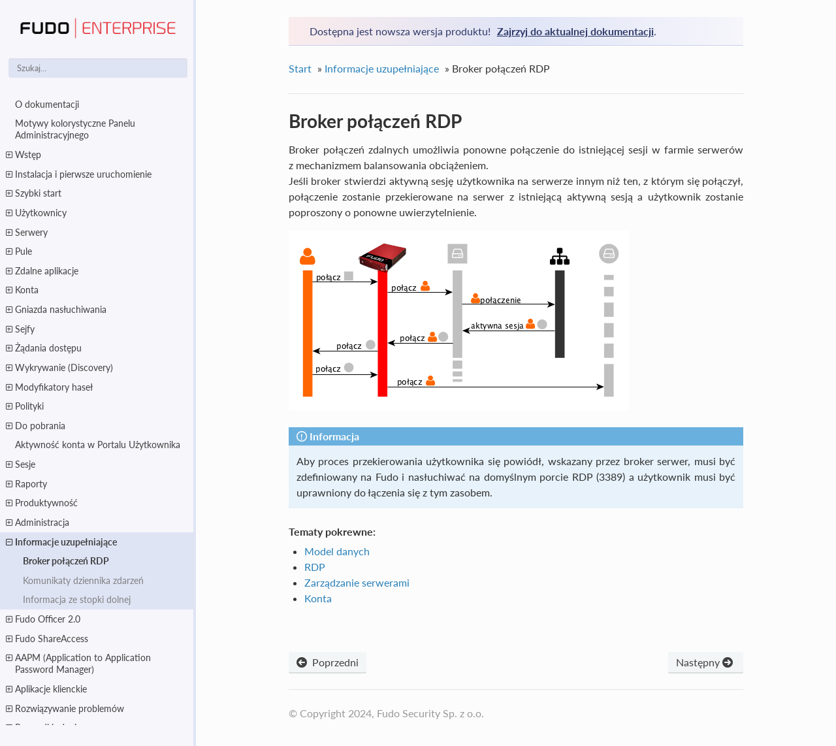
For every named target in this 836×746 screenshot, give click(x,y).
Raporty (26, 484)
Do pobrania (35, 426)
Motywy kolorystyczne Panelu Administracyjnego (75, 129)
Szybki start (33, 193)
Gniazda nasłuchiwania (56, 310)
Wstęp (23, 155)
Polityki (25, 406)
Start (300, 68)
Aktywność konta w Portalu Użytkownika (97, 444)
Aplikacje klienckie (46, 689)
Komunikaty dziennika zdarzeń (83, 580)
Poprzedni (328, 662)
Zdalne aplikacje (42, 271)
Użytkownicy (36, 213)
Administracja (37, 522)
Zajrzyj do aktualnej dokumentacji (575, 31)
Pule (19, 251)
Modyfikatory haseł (49, 387)
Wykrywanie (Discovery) (59, 368)
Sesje (20, 464)
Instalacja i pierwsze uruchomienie (79, 174)
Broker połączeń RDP (66, 560)
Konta (22, 290)
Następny (705, 662)
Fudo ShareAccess (47, 639)
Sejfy (20, 329)
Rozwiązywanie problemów (65, 709)
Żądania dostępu (44, 348)
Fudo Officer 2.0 (43, 619)
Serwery (27, 232)
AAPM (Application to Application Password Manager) (78, 663)
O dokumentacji (47, 104)
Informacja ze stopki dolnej (77, 599)
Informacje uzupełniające (61, 542)
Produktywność (42, 503)
